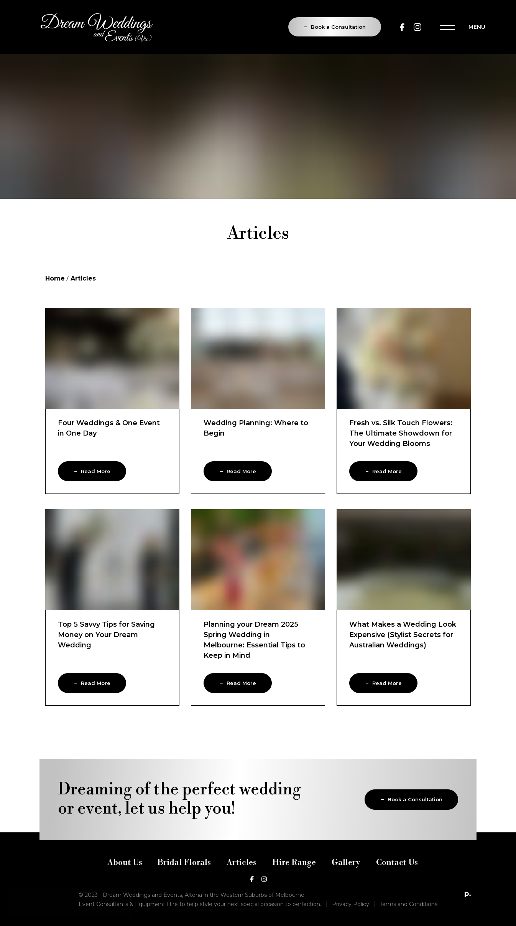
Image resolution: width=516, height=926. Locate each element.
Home (55, 280)
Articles (241, 872)
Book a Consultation (335, 26)
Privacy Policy (350, 913)
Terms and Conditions (408, 913)
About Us (124, 872)
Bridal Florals (184, 872)
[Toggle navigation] (463, 27)
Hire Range (294, 872)
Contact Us (397, 872)
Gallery (346, 872)
